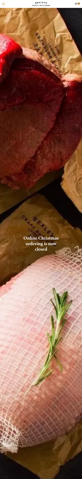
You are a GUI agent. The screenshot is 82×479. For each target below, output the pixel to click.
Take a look (10, 346)
